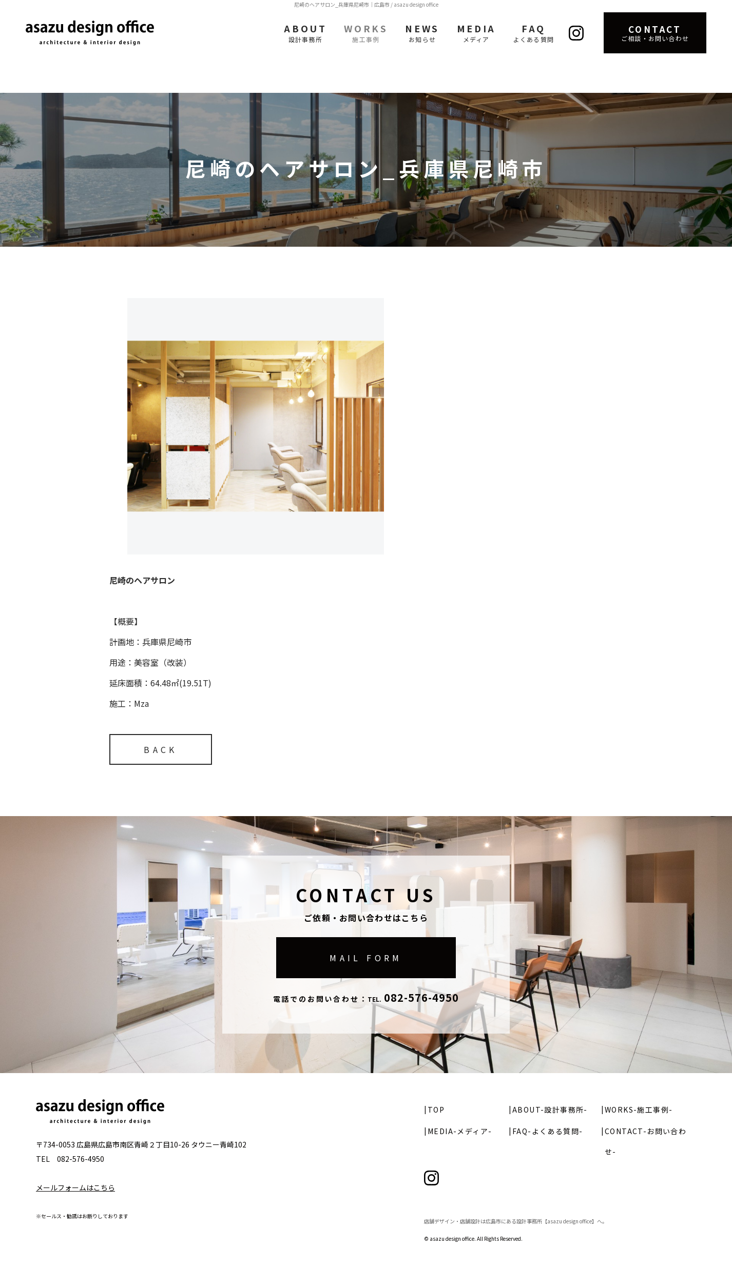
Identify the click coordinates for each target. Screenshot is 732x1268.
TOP (436, 1109)
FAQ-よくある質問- (547, 1131)
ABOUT (305, 33)
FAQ (533, 33)
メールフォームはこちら (75, 1187)
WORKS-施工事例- (638, 1109)
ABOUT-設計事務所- (550, 1109)
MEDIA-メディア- (460, 1131)
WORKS (366, 33)
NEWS (422, 33)
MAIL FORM (366, 958)
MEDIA (476, 33)
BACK (161, 749)
